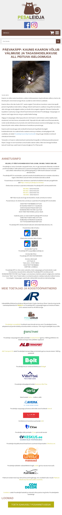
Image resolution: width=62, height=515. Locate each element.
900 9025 (26, 191)
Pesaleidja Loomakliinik (13, 324)
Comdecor (6, 492)
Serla (30, 397)
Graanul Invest (35, 338)
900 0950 (26, 189)
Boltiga (43, 366)
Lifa (42, 421)
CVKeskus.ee (51, 443)
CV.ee (34, 432)
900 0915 (26, 193)
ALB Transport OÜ (7, 351)
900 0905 (26, 195)
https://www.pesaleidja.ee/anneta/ (32, 183)
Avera (49, 408)
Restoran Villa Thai (41, 384)
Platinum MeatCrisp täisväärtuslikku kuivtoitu (39, 479)
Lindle (36, 466)
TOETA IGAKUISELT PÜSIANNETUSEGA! (31, 504)
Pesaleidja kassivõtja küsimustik (25, 134)
